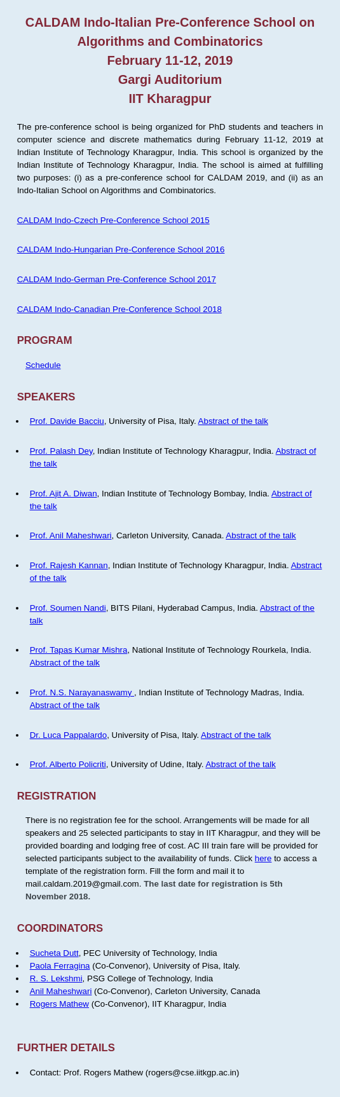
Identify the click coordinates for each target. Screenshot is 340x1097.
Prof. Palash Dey (61, 451)
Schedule (43, 365)
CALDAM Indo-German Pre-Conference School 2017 (116, 279)
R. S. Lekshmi (56, 978)
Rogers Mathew (59, 1004)
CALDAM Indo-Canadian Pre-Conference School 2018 (119, 309)
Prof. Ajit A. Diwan (63, 493)
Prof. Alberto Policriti (68, 764)
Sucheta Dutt (54, 953)
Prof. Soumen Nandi (68, 608)
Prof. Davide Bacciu (67, 421)
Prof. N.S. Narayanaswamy (82, 692)
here (263, 858)
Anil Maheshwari (61, 991)
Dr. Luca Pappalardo (68, 735)
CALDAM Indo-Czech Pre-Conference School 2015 (113, 220)
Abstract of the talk (233, 421)
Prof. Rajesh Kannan (69, 565)
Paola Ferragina (60, 966)
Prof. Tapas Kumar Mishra (79, 650)
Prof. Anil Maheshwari (71, 535)
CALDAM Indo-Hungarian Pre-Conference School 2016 (121, 249)
